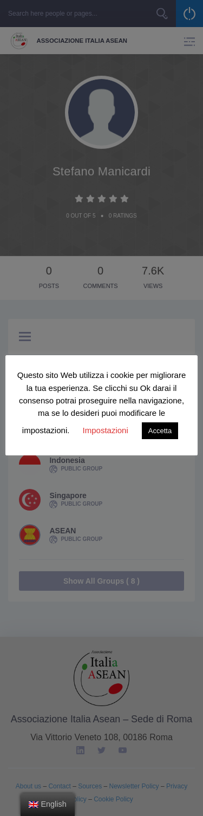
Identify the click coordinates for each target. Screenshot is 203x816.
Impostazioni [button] (105, 430)
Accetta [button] (160, 431)
